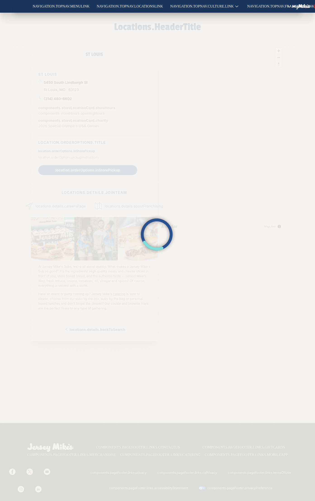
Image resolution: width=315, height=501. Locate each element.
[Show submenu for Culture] (237, 6)
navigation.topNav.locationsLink (130, 6)
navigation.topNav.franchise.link (280, 6)
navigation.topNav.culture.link (202, 6)
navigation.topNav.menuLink (61, 6)
